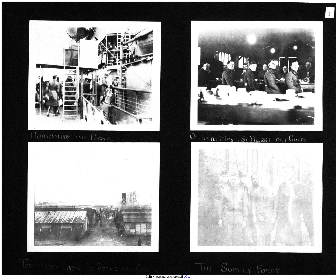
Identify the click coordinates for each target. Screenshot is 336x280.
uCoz (187, 276)
